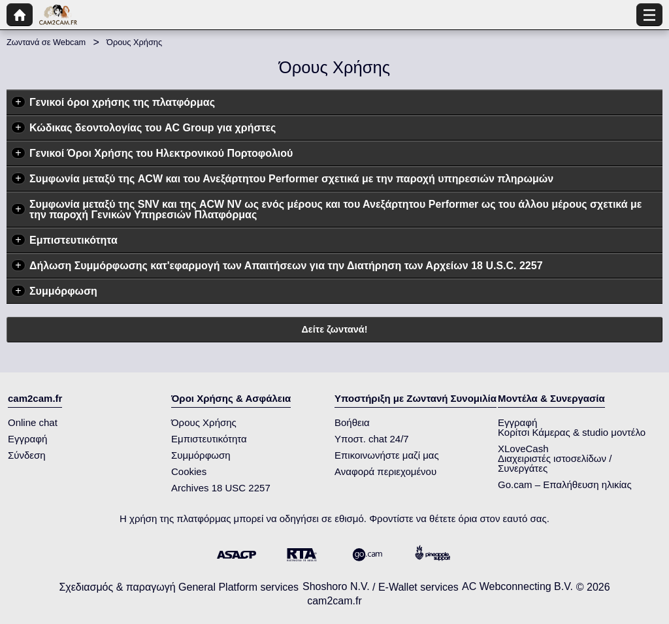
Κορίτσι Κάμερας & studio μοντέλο (571, 432)
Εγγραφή (27, 438)
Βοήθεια (352, 422)
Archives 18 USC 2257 (220, 487)
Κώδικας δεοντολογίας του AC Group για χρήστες (152, 127)
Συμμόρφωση (63, 291)
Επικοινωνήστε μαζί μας (386, 455)
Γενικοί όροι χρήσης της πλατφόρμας (122, 102)
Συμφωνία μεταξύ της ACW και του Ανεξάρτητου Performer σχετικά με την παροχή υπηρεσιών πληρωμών (291, 178)
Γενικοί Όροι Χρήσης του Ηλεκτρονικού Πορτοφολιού (161, 153)
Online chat (32, 422)
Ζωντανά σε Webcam (46, 42)
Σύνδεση (27, 455)
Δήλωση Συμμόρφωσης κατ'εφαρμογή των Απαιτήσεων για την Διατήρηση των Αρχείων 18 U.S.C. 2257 (286, 265)
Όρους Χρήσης (204, 422)
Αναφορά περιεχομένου (385, 471)
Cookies (188, 471)
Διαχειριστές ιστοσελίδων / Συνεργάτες (555, 463)
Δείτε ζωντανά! (335, 329)
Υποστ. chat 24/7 (371, 438)
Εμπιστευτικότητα (73, 240)
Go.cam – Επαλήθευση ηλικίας (565, 484)
